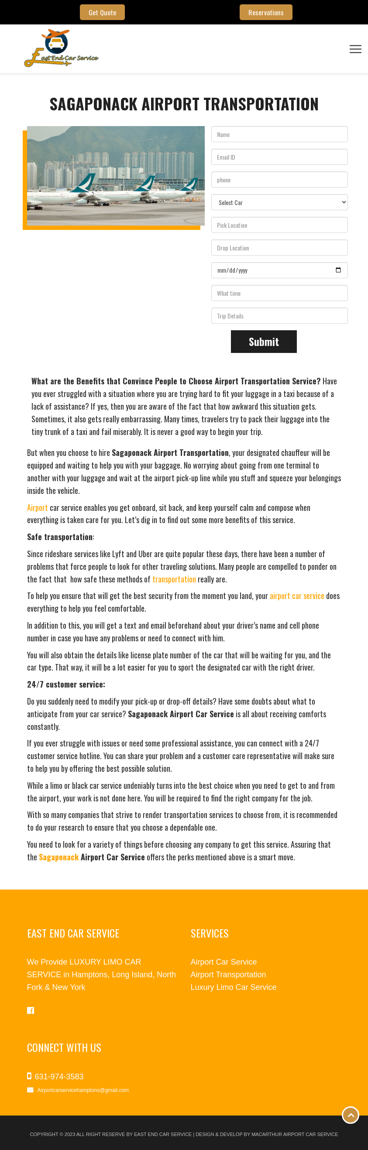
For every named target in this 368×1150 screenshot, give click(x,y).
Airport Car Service (224, 962)
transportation (174, 579)
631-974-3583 (59, 1076)
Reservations (265, 12)
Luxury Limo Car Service (234, 987)
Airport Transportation (228, 974)
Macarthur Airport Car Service (294, 1134)
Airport (37, 507)
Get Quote (102, 12)
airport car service (297, 595)
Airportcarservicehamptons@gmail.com (83, 1090)
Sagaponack (59, 856)
